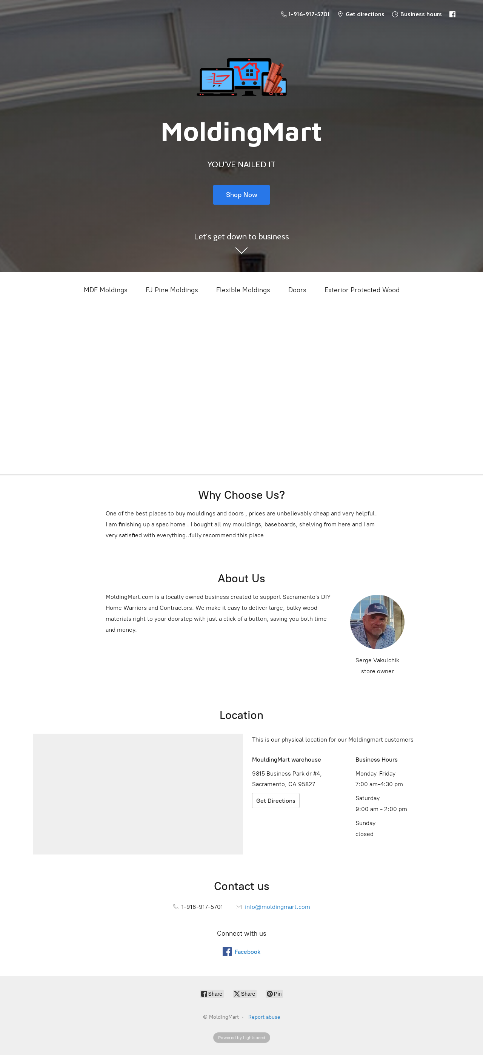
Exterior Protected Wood (362, 290)
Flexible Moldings (243, 290)
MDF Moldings (106, 290)
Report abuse (264, 1017)
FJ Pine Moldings (172, 290)
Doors (297, 290)
